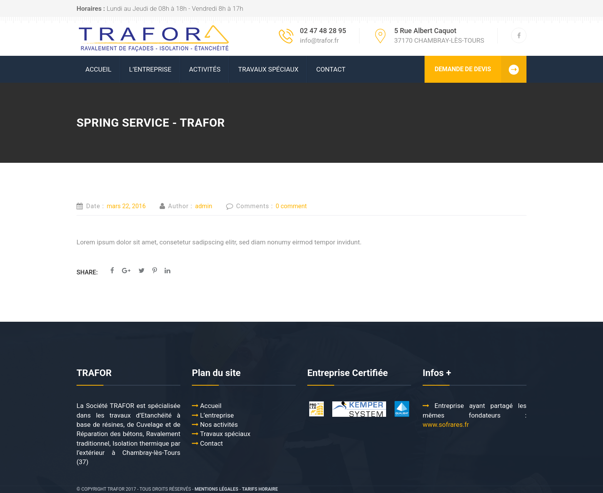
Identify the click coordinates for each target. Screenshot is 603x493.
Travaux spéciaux (268, 69)
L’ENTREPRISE (150, 69)
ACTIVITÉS (205, 69)
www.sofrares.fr (447, 424)
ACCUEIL (98, 69)
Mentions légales (216, 489)
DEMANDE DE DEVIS (480, 69)
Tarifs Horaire (260, 489)
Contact (330, 69)
